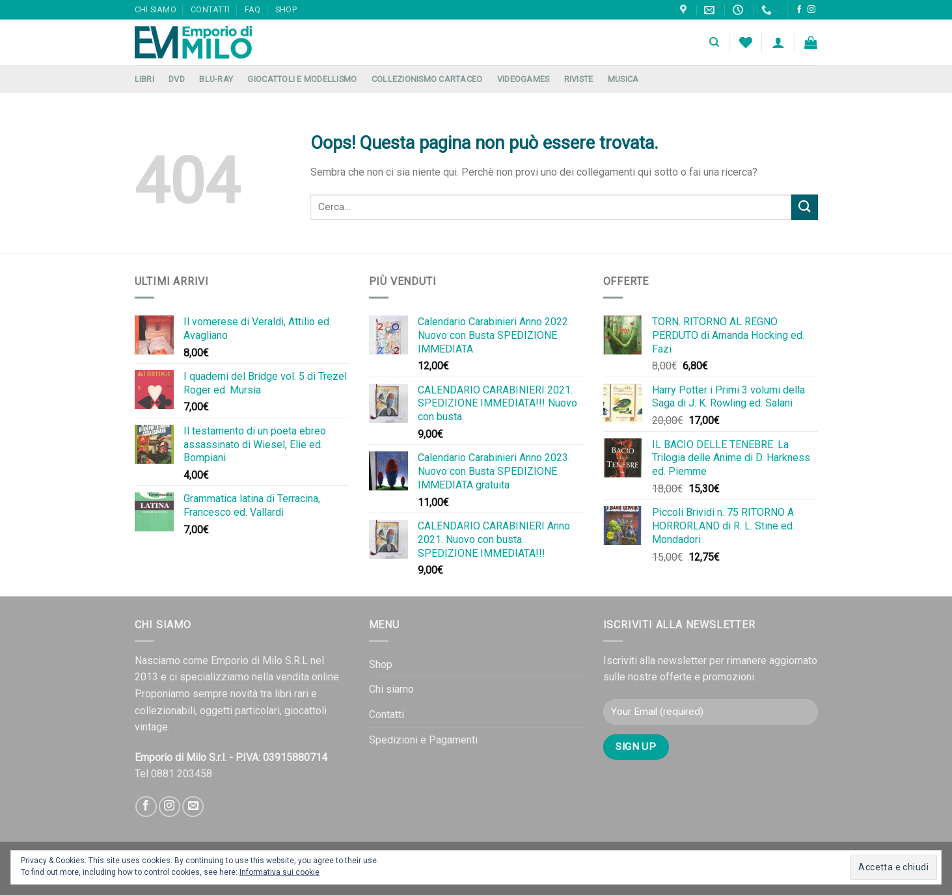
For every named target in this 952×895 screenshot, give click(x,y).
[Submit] (804, 207)
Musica (623, 79)
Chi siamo (155, 9)
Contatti (210, 9)
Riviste (578, 79)
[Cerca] (714, 42)
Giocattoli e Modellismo (302, 79)
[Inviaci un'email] (193, 807)
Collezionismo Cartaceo (427, 79)
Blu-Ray (216, 79)
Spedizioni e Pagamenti (423, 740)
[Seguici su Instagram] (811, 9)
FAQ (253, 9)
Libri (144, 79)
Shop (286, 9)
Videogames (523, 79)
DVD (177, 79)
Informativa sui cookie (279, 872)
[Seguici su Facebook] (799, 9)
